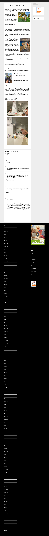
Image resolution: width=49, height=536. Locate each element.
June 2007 (5, 478)
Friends (32, 253)
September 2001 (6, 513)
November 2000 (6, 524)
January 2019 (5, 337)
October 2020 (5, 314)
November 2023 (6, 261)
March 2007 (5, 483)
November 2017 (6, 357)
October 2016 (5, 369)
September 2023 (6, 264)
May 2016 (5, 375)
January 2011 (5, 413)
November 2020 (6, 313)
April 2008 (5, 463)
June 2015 (5, 384)
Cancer (32, 247)
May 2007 (5, 480)
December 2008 (6, 451)
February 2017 (5, 366)
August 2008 (5, 457)
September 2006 (6, 492)
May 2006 (5, 498)
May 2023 (5, 270)
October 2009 (5, 436)
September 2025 (6, 231)
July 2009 (5, 440)
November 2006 (6, 489)
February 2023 (5, 275)
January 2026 (5, 228)
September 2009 (6, 437)
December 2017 (6, 355)
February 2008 (5, 466)
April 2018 (5, 351)
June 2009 (5, 442)
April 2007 (5, 481)
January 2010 (5, 431)
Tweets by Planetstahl (36, 18)
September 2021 (6, 299)
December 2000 (6, 522)
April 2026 (5, 225)
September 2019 (6, 331)
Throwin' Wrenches (33, 271)
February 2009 (5, 448)
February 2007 (5, 484)
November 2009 (6, 434)
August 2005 (5, 507)
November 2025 (6, 229)
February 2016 (5, 378)
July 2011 (5, 404)
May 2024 (5, 252)
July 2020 (5, 319)
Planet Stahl (6, 0)
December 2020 (6, 311)
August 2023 (5, 266)
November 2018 (6, 340)
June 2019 (5, 334)
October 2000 (5, 525)
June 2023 (5, 269)
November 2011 (6, 399)
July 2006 (5, 495)
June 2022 (5, 287)
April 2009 (5, 445)
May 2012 (5, 396)
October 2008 (5, 454)
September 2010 (6, 419)
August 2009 (5, 439)
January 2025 (5, 240)
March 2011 (5, 410)
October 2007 (5, 472)
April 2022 (5, 290)
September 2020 (6, 316)
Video (32, 277)
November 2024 (6, 243)
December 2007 (6, 469)
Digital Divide (32, 250)
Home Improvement (33, 259)
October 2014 (5, 387)
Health (32, 256)
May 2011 (5, 407)
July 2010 (5, 422)
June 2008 (5, 460)
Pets (31, 265)
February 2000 (5, 530)
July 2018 (5, 346)
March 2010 (5, 428)
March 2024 (5, 255)
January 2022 (5, 293)
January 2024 (5, 258)
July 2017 (5, 363)
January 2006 (5, 501)
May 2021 (5, 305)
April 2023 (5, 272)
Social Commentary (33, 268)
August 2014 (5, 390)
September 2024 (6, 246)
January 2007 (5, 486)
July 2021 (5, 302)
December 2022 (6, 278)
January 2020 (5, 325)
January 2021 (5, 310)
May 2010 (5, 425)
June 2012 (5, 395)
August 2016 (5, 372)
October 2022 (5, 281)
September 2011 (6, 401)
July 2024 (5, 249)
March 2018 (5, 352)
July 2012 (5, 393)
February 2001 (5, 519)
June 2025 (5, 234)
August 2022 (5, 284)
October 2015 (5, 381)
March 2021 (5, 308)
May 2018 (5, 349)
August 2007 (5, 475)
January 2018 (5, 354)
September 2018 (6, 343)
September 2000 (6, 527)
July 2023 (5, 267)
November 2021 (6, 296)
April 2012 (5, 398)
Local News (32, 262)
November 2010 (6, 416)
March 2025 (5, 237)
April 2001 (5, 516)
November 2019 (6, 328)
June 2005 (5, 510)
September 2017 (6, 360)
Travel (32, 274)
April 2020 (5, 322)
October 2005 (5, 504)
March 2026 (5, 226)
